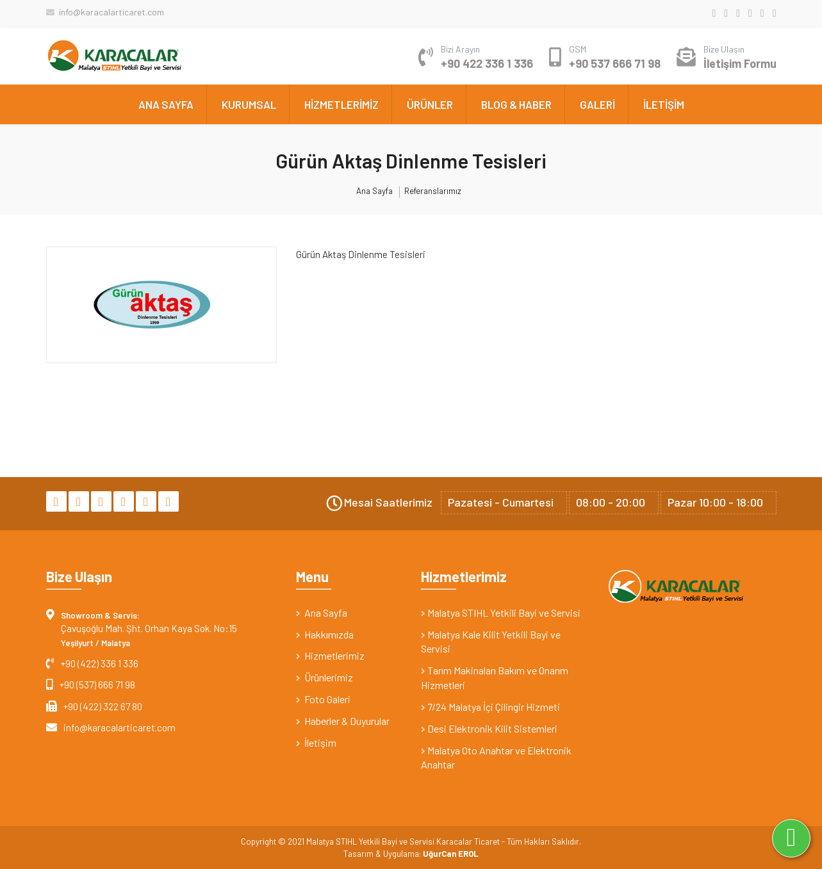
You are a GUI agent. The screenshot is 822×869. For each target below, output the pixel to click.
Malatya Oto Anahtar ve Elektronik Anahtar (496, 757)
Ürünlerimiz (324, 677)
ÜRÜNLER (430, 104)
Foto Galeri (323, 699)
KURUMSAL (249, 104)
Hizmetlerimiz (330, 655)
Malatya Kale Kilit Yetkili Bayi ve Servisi (491, 641)
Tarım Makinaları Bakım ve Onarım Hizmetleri (494, 677)
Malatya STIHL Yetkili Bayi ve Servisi (500, 612)
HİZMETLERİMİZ (341, 104)
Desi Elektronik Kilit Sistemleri (489, 728)
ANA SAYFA (165, 104)
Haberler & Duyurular (343, 721)
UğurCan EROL (451, 854)
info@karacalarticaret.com (105, 11)
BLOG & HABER (516, 104)
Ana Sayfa (374, 191)
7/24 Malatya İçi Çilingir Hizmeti (490, 707)
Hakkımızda (325, 634)
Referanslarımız (432, 191)
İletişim (316, 742)
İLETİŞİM (663, 104)
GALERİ (597, 104)
